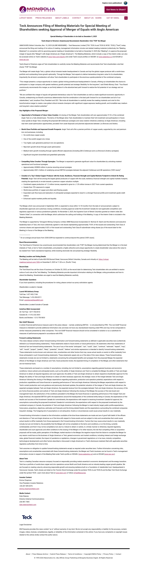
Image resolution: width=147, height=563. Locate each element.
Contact (76, 18)
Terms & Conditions (75, 554)
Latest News (25, 18)
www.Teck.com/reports (56, 57)
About (28, 554)
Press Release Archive (40, 554)
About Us (89, 18)
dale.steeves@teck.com (27, 505)
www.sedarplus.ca (105, 57)
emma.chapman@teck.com (29, 489)
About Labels (62, 18)
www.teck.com (61, 473)
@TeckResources (80, 473)
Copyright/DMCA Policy (92, 554)
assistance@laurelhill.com (33, 300)
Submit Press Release (58, 554)
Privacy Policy (108, 554)
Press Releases (43, 18)
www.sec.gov (24, 60)
